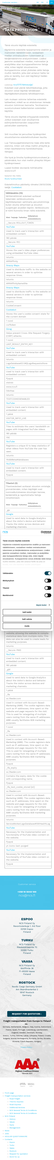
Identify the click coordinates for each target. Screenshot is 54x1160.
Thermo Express (16, 1102)
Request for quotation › (26, 1014)
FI (47, 2)
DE (42, 2)
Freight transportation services (17, 1096)
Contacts (8, 1139)
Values (12, 1122)
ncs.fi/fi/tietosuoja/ (23, 84)
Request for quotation (18, 1154)
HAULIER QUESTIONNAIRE (16, 1136)
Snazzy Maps (12, 265)
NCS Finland (10, 1116)
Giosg (9, 329)
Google (9, 514)
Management (14, 1128)
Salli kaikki (27, 612)
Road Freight (14, 1099)
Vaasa (11, 1148)
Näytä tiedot (41, 605)
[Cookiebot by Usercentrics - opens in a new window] (41, 532)
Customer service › (10, 2)
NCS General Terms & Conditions (23, 1110)
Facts (11, 1125)
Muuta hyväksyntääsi (13, 179)
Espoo (12, 1142)
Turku (11, 1145)
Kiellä (27, 626)
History (12, 1119)
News (7, 1131)
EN (51, 2)
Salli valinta (27, 619)
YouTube (10, 227)
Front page (9, 1093)
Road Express (15, 1104)
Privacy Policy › (27, 1047)
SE (38, 2)
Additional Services (17, 1107)
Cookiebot (16, 187)
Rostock (12, 1151)
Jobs (7, 1134)
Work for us (14, 1157)
